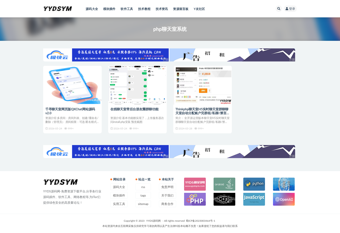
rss (143, 187)
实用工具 (119, 204)
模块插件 (119, 195)
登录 (290, 8)
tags (143, 195)
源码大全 (119, 187)
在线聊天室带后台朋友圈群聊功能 (134, 109)
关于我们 (167, 195)
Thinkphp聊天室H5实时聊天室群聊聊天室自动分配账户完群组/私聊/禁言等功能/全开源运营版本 (201, 113)
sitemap (143, 204)
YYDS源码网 (153, 220)
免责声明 (167, 187)
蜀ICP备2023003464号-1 (200, 220)
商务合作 (167, 204)
